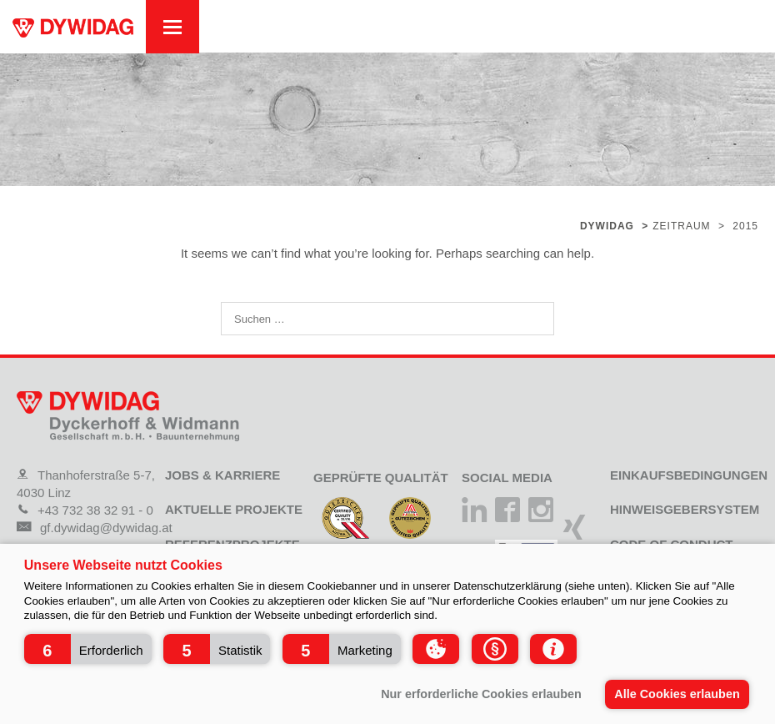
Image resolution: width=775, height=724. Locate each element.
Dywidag (607, 226)
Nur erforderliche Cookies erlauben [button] (481, 694)
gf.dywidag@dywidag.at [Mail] (94, 527)
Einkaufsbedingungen (689, 475)
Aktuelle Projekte (233, 509)
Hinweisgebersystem (684, 509)
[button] (88, 649)
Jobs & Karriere (222, 475)
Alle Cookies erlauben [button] (676, 694)
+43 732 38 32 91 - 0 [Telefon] (85, 510)
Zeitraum (681, 226)
